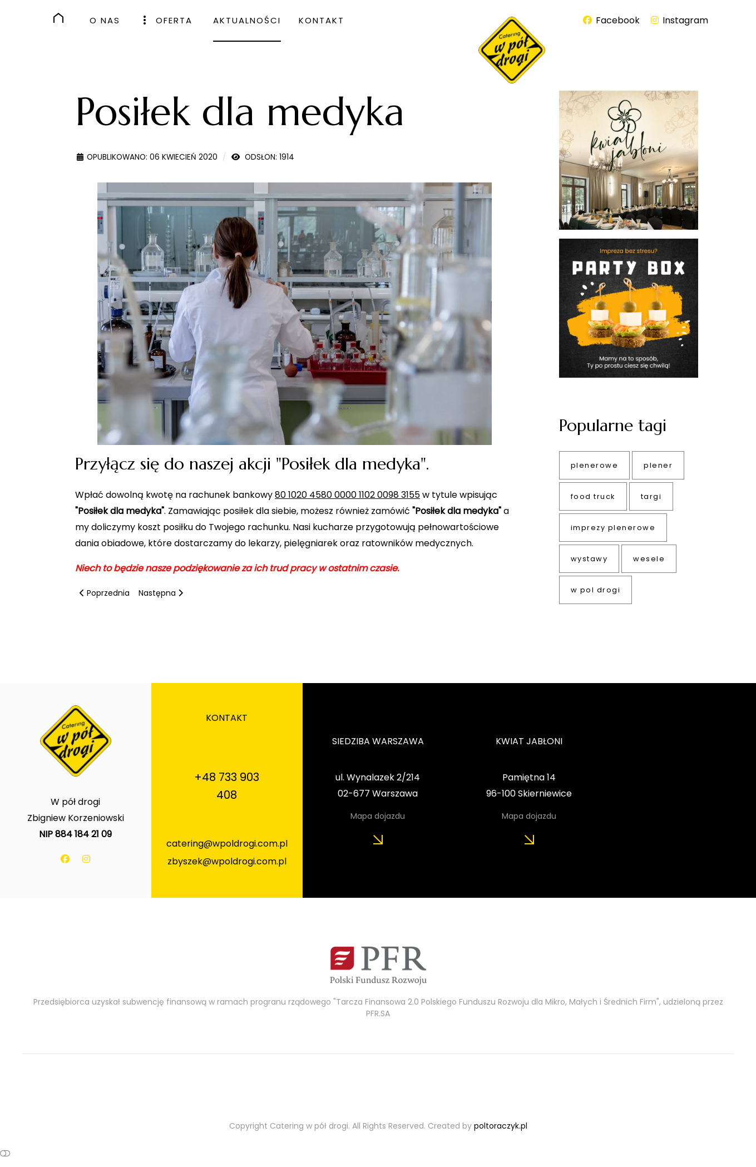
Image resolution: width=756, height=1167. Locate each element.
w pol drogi (596, 590)
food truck (593, 496)
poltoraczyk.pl (500, 1125)
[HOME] (62, 18)
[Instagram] (678, 20)
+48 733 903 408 (226, 786)
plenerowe (595, 465)
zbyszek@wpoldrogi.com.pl (226, 861)
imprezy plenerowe (613, 527)
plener (658, 465)
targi (651, 496)
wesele (649, 558)
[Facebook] (612, 20)
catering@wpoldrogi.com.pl (227, 843)
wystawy (589, 558)
